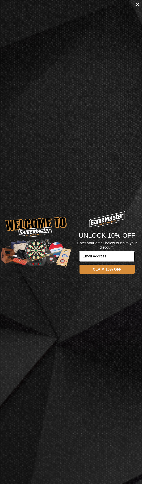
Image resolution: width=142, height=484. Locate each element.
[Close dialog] (138, 4)
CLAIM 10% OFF (107, 269)
